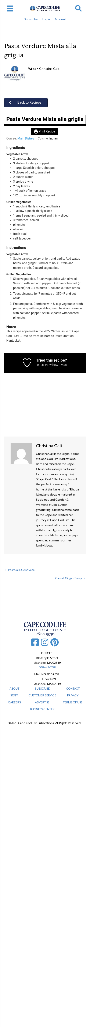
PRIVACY (73, 695)
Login (46, 19)
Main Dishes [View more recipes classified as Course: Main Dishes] (26, 138)
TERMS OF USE (73, 702)
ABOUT (14, 688)
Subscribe (31, 19)
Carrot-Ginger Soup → (70, 578)
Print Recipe (44, 131)
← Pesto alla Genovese (19, 570)
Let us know (44, 365)
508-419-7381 (47, 667)
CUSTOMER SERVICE (42, 695)
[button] (26, 102)
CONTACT (73, 688)
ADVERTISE (42, 702)
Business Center (42, 709)
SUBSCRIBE (42, 688)
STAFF (14, 695)
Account (60, 19)
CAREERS (14, 702)
